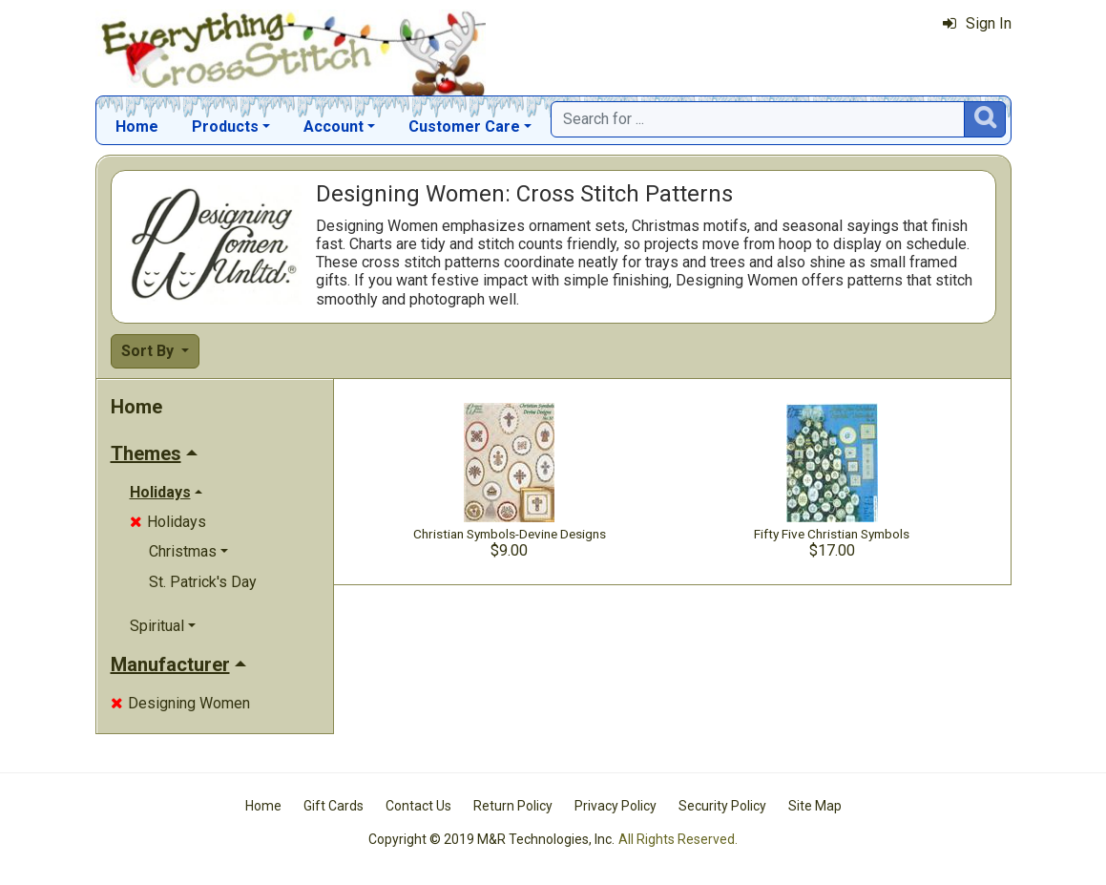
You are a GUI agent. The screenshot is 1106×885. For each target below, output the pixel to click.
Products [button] (225, 126)
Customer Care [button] (464, 126)
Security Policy (722, 805)
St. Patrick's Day (203, 582)
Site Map (815, 805)
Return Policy (513, 805)
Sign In (977, 23)
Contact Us (418, 805)
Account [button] (333, 126)
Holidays (168, 522)
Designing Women (180, 703)
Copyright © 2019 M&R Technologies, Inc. (491, 839)
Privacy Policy (615, 805)
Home (136, 126)
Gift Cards (333, 805)
